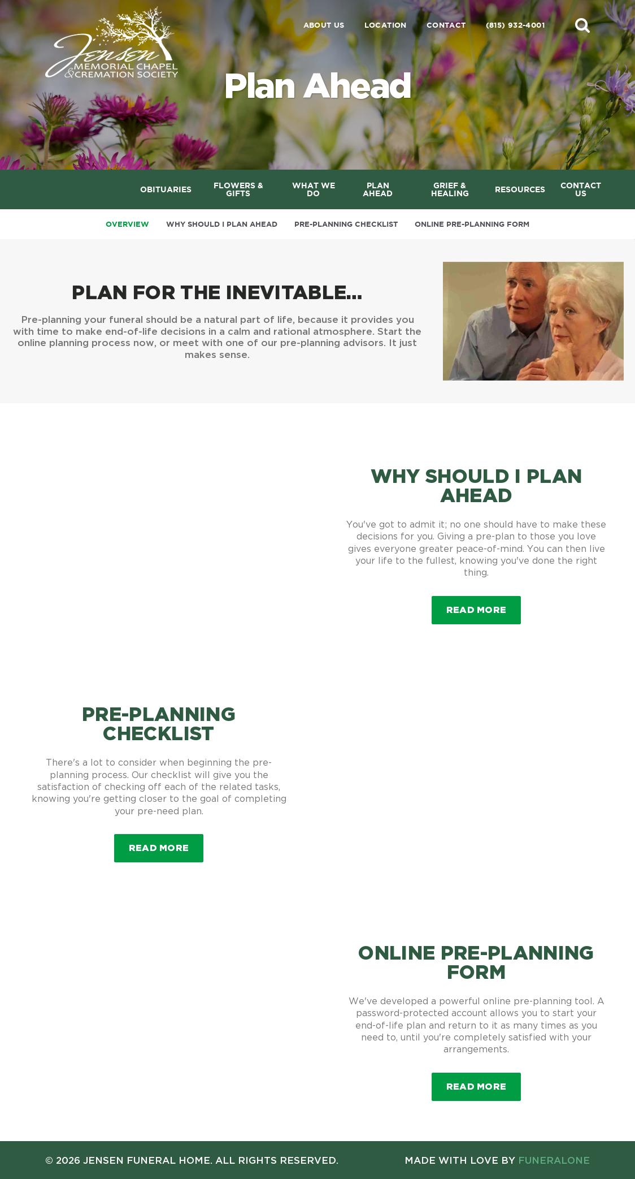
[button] (582, 25)
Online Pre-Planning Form (472, 224)
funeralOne (554, 1160)
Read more (483, 605)
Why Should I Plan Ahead (221, 224)
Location (385, 25)
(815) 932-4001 (515, 25)
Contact (446, 25)
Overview (127, 224)
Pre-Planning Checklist (346, 224)
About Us (324, 25)
